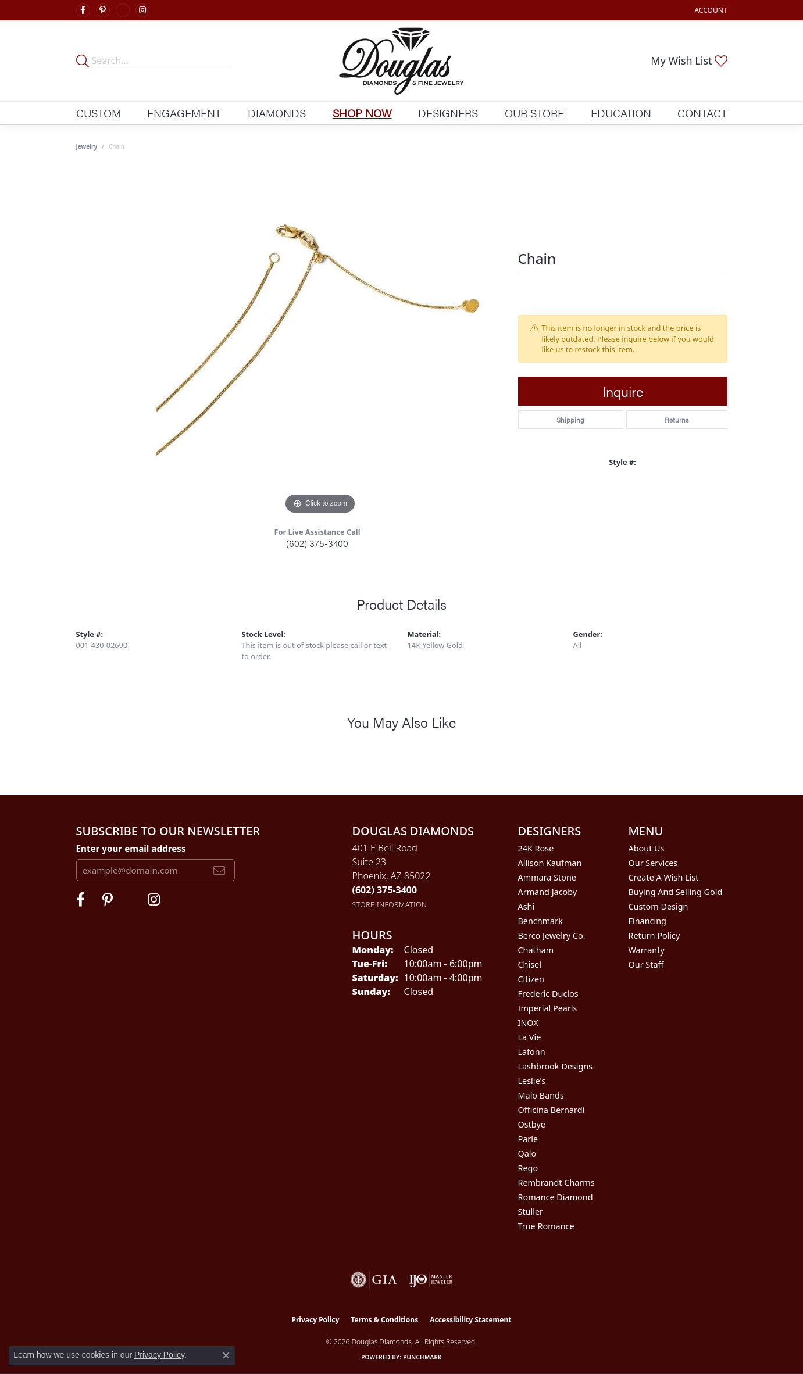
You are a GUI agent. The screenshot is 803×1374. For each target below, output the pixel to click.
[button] (709, 10)
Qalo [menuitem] (527, 1153)
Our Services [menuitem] (653, 862)
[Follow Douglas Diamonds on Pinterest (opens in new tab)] (103, 10)
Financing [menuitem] (647, 920)
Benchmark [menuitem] (540, 920)
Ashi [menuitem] (526, 906)
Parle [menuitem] (528, 1138)
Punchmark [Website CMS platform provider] (422, 1357)
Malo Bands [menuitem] (541, 1095)
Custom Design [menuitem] (658, 906)
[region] (320, 343)
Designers (448, 113)
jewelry (87, 146)
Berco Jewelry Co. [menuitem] (552, 935)
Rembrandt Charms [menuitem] (556, 1182)
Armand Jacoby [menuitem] (547, 891)
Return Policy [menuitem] (654, 935)
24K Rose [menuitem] (536, 848)
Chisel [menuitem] (529, 964)
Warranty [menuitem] (647, 950)
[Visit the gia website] (374, 1279)
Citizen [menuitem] (531, 979)
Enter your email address (131, 848)
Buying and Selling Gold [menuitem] (676, 891)
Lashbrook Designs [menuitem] (555, 1066)
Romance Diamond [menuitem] (555, 1197)
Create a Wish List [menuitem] (664, 877)
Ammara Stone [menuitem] (547, 877)
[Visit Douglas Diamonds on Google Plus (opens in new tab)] (123, 10)
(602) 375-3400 (317, 543)
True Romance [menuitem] (546, 1226)
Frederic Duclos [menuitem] (548, 993)
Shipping (570, 419)
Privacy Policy (316, 1320)
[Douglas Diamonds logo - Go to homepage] (401, 60)
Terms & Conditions (384, 1320)
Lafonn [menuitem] (531, 1051)
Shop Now (362, 113)
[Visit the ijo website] (430, 1279)
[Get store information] (389, 905)
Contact (702, 113)
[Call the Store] (384, 889)
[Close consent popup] (226, 1355)
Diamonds (277, 113)
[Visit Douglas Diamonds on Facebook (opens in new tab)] (83, 10)
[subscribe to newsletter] (219, 870)
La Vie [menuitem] (529, 1037)
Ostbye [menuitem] (531, 1124)
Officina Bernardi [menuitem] (551, 1109)
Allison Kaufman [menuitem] (550, 862)
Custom (98, 113)
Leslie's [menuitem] (532, 1080)
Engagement (184, 113)
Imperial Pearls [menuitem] (547, 1008)
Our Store (534, 113)
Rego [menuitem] (528, 1167)
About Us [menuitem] (647, 848)
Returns (676, 419)
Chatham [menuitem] (536, 950)
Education (621, 113)
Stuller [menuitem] (530, 1211)
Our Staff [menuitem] (646, 964)
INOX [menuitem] (528, 1022)
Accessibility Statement (470, 1320)
